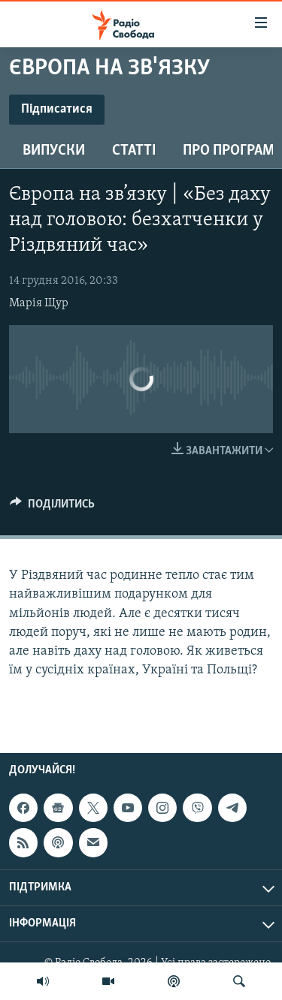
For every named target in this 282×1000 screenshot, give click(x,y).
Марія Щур (38, 303)
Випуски (54, 150)
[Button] (52, 507)
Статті (134, 150)
